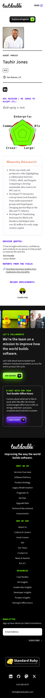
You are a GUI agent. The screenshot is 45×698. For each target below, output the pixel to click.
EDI (22, 542)
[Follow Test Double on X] (34, 676)
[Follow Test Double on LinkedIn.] (10, 676)
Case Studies (22, 576)
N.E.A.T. (22, 563)
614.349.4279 (22, 684)
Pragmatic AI (22, 492)
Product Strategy (22, 482)
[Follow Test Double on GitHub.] (18, 676)
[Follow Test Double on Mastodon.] (26, 676)
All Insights (22, 582)
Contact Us (22, 553)
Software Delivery (22, 477)
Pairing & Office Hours (22, 602)
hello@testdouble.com (22, 692)
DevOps (22, 498)
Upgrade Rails (22, 503)
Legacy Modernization (22, 487)
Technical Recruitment (22, 508)
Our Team (22, 547)
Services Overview (22, 472)
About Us (22, 527)
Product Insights (22, 597)
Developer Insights (22, 592)
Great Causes (22, 537)
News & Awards (22, 558)
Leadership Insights (22, 587)
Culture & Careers (22, 532)
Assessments (22, 513)
